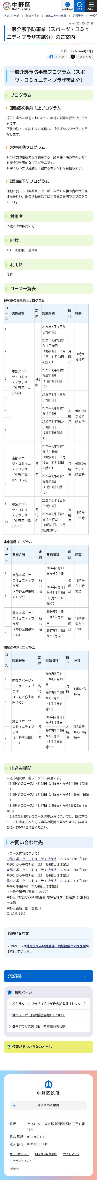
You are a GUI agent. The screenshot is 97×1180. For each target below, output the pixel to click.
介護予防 (78, 15)
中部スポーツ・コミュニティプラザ (31, 858)
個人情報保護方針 (46, 1154)
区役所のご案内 (48, 1105)
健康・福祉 (32, 15)
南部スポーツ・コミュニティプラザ (31, 869)
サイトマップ (71, 1154)
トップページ (11, 15)
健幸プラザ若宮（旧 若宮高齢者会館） (40, 1026)
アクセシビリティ (21, 1161)
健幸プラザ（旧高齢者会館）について (38, 1015)
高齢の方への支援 (56, 15)
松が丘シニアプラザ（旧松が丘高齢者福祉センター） (49, 1003)
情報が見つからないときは (32, 1046)
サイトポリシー (19, 1154)
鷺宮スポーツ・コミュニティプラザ (31, 880)
